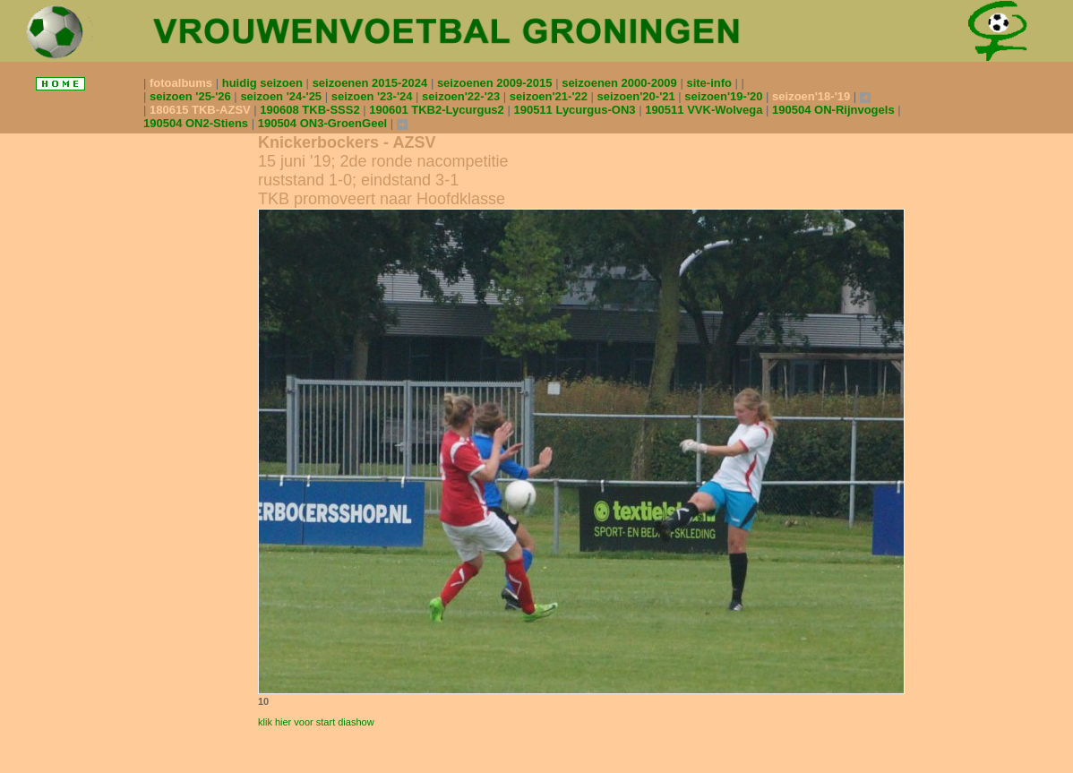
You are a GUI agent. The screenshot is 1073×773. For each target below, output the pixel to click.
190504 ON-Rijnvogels (834, 109)
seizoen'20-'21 (638, 96)
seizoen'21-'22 (550, 96)
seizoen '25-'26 (192, 96)
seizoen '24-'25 (282, 96)
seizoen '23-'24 (373, 96)
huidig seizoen (264, 83)
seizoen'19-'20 (725, 96)
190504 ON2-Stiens (197, 123)
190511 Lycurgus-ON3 (576, 109)
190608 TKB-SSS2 (311, 109)
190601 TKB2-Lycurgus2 (438, 109)
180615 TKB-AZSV (201, 109)
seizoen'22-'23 (462, 96)
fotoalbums (183, 83)
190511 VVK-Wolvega (705, 109)
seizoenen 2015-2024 (372, 83)
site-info (710, 83)
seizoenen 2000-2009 (621, 83)
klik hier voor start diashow (316, 722)
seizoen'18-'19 (813, 96)
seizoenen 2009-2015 (496, 83)
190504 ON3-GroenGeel (324, 123)
